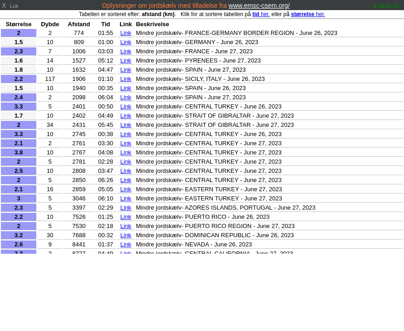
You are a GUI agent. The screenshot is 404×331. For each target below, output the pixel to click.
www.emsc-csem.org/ (259, 5)
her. (261, 14)
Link (125, 32)
